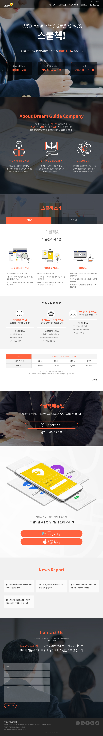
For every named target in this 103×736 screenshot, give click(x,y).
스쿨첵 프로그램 (54, 432)
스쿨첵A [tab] (28, 220)
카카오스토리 (87, 723)
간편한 (84, 69)
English (97, 1)
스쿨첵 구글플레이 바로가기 (51, 533)
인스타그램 (92, 723)
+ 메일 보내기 (10, 705)
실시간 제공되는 (19, 69)
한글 (91, 1)
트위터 (97, 723)
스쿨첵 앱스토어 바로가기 (51, 541)
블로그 (83, 723)
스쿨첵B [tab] (74, 220)
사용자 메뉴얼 (54, 425)
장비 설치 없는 (51, 69)
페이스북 (78, 723)
